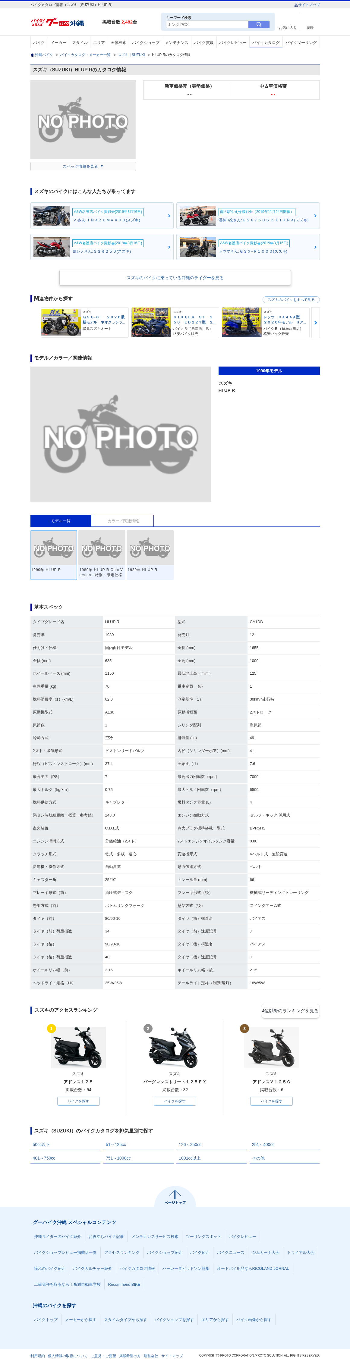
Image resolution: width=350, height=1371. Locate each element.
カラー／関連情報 (123, 521)
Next (315, 322)
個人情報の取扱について (68, 1357)
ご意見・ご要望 (103, 1357)
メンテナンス (176, 42)
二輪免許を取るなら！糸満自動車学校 (67, 1285)
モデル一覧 (61, 521)
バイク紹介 (200, 1253)
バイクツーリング (301, 42)
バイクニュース (230, 1253)
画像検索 (118, 42)
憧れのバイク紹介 (49, 1269)
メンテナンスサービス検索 (154, 1237)
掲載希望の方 (130, 1357)
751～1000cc (118, 1159)
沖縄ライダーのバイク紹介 (57, 1237)
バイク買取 (204, 42)
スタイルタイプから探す (125, 1321)
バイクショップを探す (174, 1321)
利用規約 (37, 1357)
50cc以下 (41, 1145)
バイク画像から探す (254, 1321)
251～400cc (263, 1145)
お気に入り (288, 28)
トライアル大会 (300, 1253)
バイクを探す (78, 1102)
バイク (39, 42)
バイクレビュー (233, 42)
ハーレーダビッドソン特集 (186, 1269)
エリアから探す (215, 1321)
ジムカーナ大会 (265, 1253)
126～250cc (190, 1145)
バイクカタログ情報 (137, 1269)
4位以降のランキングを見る (292, 1010)
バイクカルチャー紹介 (92, 1269)
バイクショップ (145, 42)
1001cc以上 (190, 1159)
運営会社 (151, 1357)
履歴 (310, 28)
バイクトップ (46, 1321)
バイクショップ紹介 (164, 1253)
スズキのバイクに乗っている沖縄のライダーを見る (175, 277)
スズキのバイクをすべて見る (291, 300)
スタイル (80, 42)
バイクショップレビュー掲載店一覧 (65, 1253)
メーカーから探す (80, 1321)
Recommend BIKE (124, 1285)
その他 (258, 1159)
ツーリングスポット (203, 1237)
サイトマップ (307, 5)
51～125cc (116, 1145)
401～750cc (44, 1159)
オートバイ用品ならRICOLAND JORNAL (253, 1269)
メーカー (58, 42)
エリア (99, 42)
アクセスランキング (122, 1253)
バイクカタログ (266, 42)
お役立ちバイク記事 (106, 1237)
